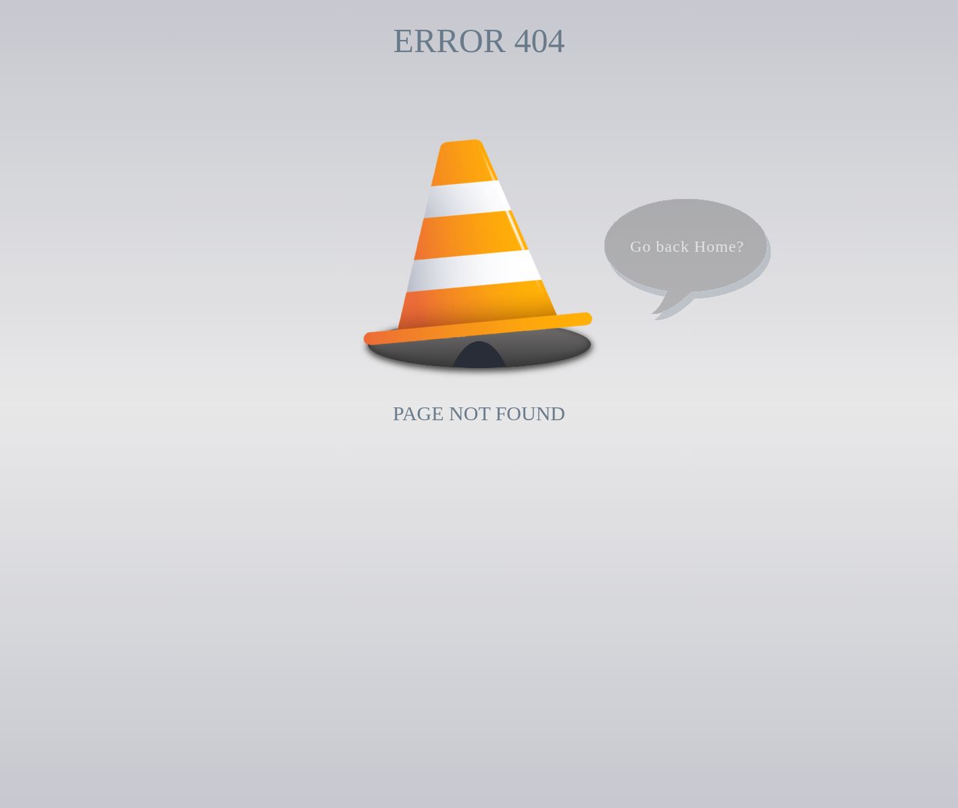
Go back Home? (687, 246)
